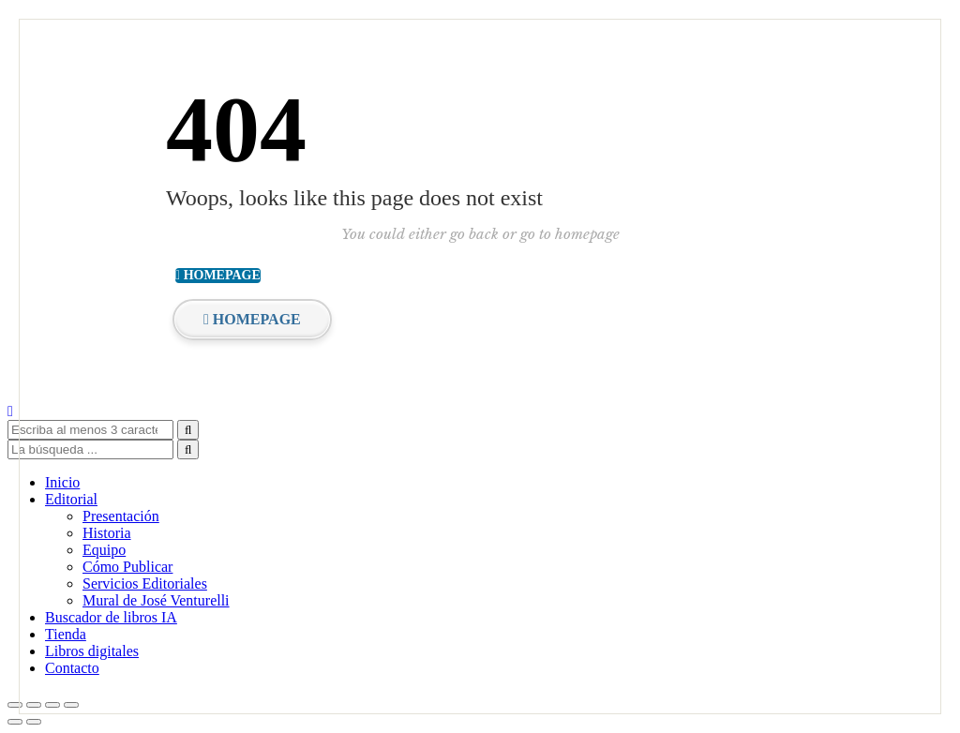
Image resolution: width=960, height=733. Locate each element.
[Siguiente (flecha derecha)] (33, 722)
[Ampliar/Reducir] (15, 705)
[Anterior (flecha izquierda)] (15, 722)
